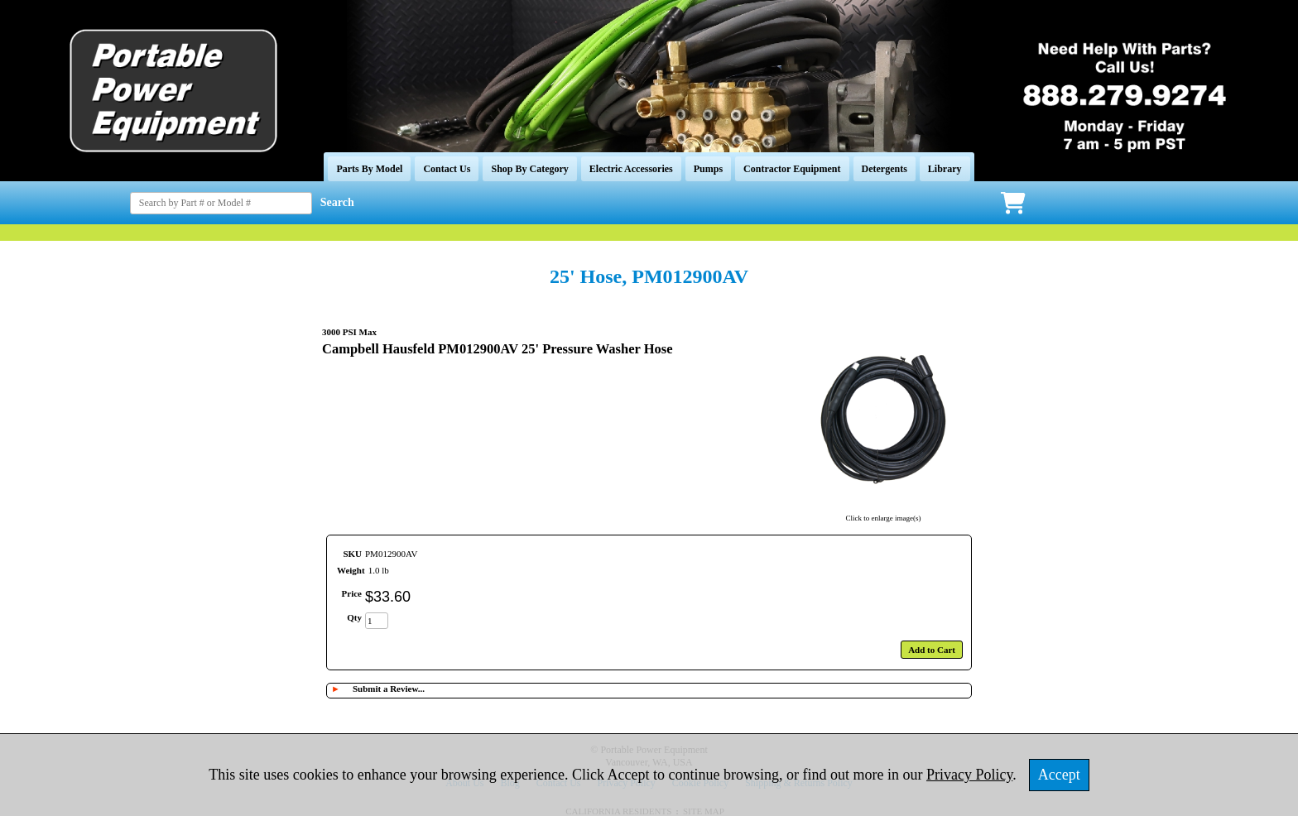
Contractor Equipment (791, 169)
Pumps (708, 169)
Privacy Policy (969, 774)
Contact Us (446, 169)
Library (945, 169)
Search (337, 202)
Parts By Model (369, 169)
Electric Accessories (631, 169)
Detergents (884, 169)
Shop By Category (529, 169)
